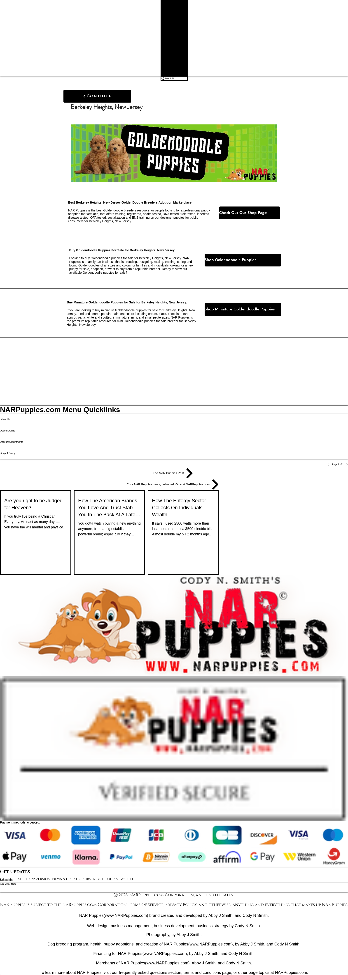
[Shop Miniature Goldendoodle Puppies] (243, 309)
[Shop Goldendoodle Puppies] (243, 260)
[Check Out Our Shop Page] (249, 212)
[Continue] (97, 96)
